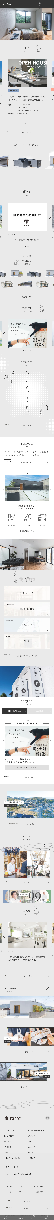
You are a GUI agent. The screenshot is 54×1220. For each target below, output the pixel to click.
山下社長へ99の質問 (36, 1130)
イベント (7, 1147)
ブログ (31, 1141)
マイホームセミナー (17, 1186)
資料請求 (39, 1192)
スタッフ (31, 1136)
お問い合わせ (33, 1158)
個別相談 (39, 1186)
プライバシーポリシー (12, 1167)
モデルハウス (16, 1192)
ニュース (31, 1147)
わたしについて (10, 1130)
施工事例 (7, 1141)
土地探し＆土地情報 (12, 1158)
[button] (4, 936)
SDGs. (30, 1153)
